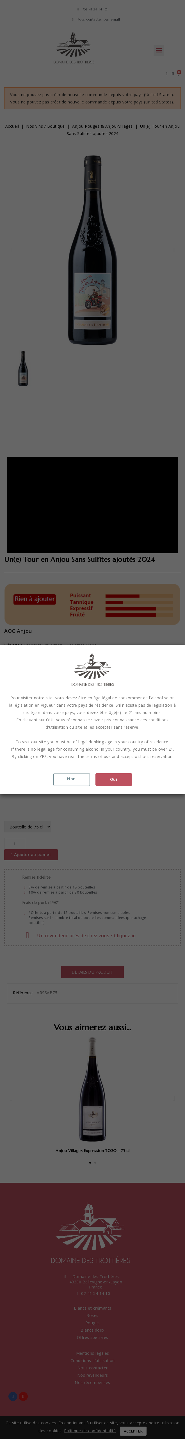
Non (71, 778)
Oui (113, 779)
